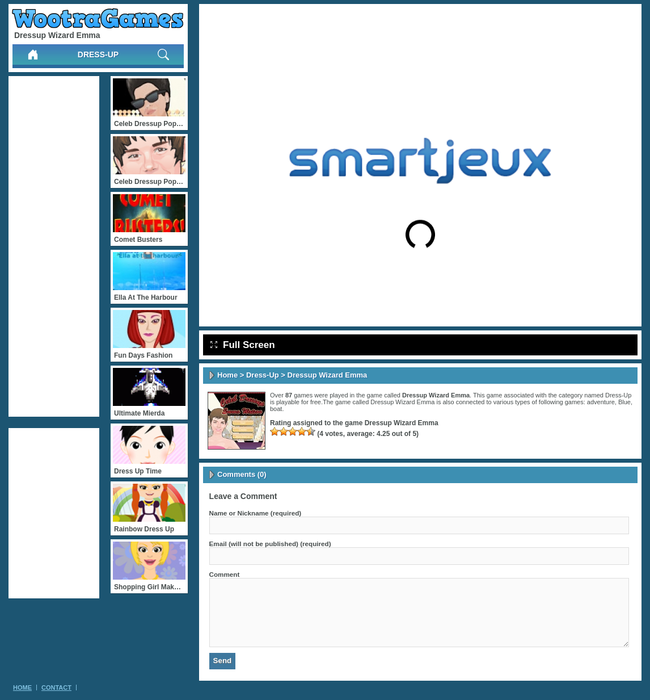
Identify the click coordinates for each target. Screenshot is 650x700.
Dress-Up (98, 54)
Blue (624, 402)
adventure (601, 402)
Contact (56, 687)
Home (227, 375)
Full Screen (242, 344)
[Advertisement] (54, 246)
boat (276, 408)
